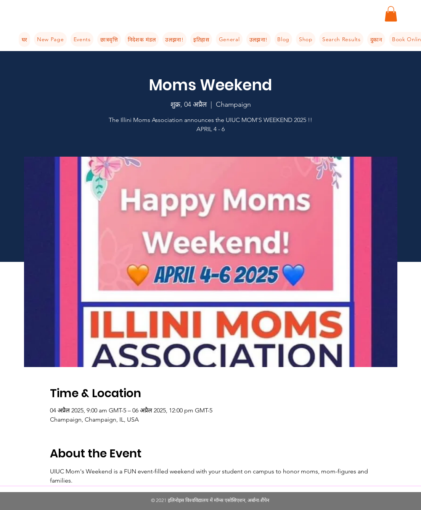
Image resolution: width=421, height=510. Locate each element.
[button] (390, 14)
